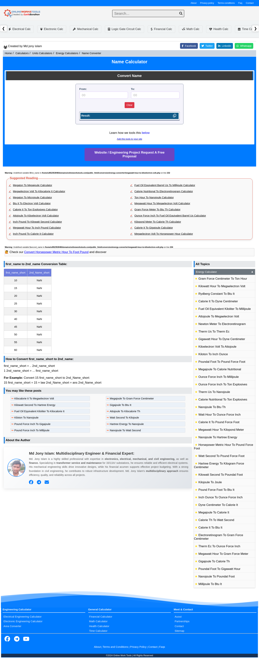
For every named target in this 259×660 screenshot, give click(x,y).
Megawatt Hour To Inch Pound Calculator (37, 227)
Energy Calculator (225, 271)
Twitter (207, 45)
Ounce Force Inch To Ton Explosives (222, 384)
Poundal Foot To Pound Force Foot (221, 361)
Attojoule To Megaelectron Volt (218, 316)
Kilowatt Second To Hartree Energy (34, 405)
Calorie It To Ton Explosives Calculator (35, 209)
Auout (178, 616)
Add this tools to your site (129, 139)
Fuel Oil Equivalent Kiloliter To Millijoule (224, 309)
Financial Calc (161, 29)
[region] (98, 311)
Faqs (162, 646)
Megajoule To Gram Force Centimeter (132, 398)
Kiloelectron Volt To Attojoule (217, 346)
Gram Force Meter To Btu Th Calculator (157, 209)
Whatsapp (244, 45)
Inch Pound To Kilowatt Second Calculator (37, 221)
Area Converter (12, 626)
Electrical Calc (19, 29)
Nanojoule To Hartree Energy (217, 437)
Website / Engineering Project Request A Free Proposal (129, 154)
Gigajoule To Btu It (120, 405)
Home (8, 53)
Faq (240, 3)
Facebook (189, 45)
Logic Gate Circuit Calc (124, 29)
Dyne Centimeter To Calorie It (218, 505)
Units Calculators (42, 53)
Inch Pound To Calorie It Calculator (33, 233)
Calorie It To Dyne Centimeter (218, 301)
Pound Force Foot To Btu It (216, 489)
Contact (250, 3)
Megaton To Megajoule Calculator (32, 185)
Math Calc (190, 29)
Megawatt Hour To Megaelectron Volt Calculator (162, 203)
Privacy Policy (138, 646)
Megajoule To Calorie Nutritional (219, 369)
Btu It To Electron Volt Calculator (32, 203)
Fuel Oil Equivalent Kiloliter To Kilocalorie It (39, 411)
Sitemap (179, 630)
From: (83, 89)
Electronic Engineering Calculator (22, 621)
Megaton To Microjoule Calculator (32, 197)
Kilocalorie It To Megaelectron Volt (34, 398)
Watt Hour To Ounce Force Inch (219, 414)
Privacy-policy (207, 3)
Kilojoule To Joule (210, 482)
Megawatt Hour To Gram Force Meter (223, 554)
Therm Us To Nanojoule (214, 392)
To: (133, 89)
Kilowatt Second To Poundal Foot (220, 474)
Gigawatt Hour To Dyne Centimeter (221, 339)
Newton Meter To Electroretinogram (222, 324)
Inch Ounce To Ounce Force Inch (220, 497)
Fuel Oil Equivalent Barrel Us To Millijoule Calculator (164, 185)
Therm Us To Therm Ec (214, 331)
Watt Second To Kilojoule (124, 417)
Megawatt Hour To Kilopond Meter (221, 429)
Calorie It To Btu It (210, 527)
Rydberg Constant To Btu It (216, 293)
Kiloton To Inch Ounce (213, 354)
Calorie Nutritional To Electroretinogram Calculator (163, 191)
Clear (129, 105)
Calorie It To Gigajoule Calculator (153, 227)
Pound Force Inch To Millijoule (31, 430)
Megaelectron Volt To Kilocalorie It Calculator (39, 191)
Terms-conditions (226, 3)
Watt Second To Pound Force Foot (221, 456)
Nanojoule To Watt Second (125, 430)
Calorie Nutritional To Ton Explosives (222, 399)
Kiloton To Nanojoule (26, 417)
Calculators (22, 53)
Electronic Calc (51, 29)
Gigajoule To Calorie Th (214, 561)
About (194, 3)
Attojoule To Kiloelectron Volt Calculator (36, 215)
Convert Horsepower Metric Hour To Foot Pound (56, 252)
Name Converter (91, 53)
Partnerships (182, 621)
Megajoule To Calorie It (213, 512)
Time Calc (246, 29)
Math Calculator (98, 621)
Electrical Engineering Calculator (22, 616)
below (146, 133)
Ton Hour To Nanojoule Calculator (154, 197)
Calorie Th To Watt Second (216, 520)
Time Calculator (98, 630)
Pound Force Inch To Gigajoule (32, 424)
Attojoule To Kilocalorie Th (125, 411)
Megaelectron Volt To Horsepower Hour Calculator (163, 233)
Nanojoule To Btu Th (212, 407)
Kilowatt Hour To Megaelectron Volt (221, 286)
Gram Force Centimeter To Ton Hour (222, 278)
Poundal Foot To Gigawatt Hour (219, 569)
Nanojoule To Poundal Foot (216, 576)
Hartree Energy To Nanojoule (127, 424)
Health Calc (218, 29)
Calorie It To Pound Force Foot (218, 422)
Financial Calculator (100, 616)
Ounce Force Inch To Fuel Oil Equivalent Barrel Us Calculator (170, 215)
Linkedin (224, 45)
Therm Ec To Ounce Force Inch (219, 546)
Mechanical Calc (85, 29)
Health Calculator (99, 626)
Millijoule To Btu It (210, 584)
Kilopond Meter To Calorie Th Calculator (157, 221)
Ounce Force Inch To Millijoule (218, 377)
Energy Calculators (67, 53)
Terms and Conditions (115, 646)
